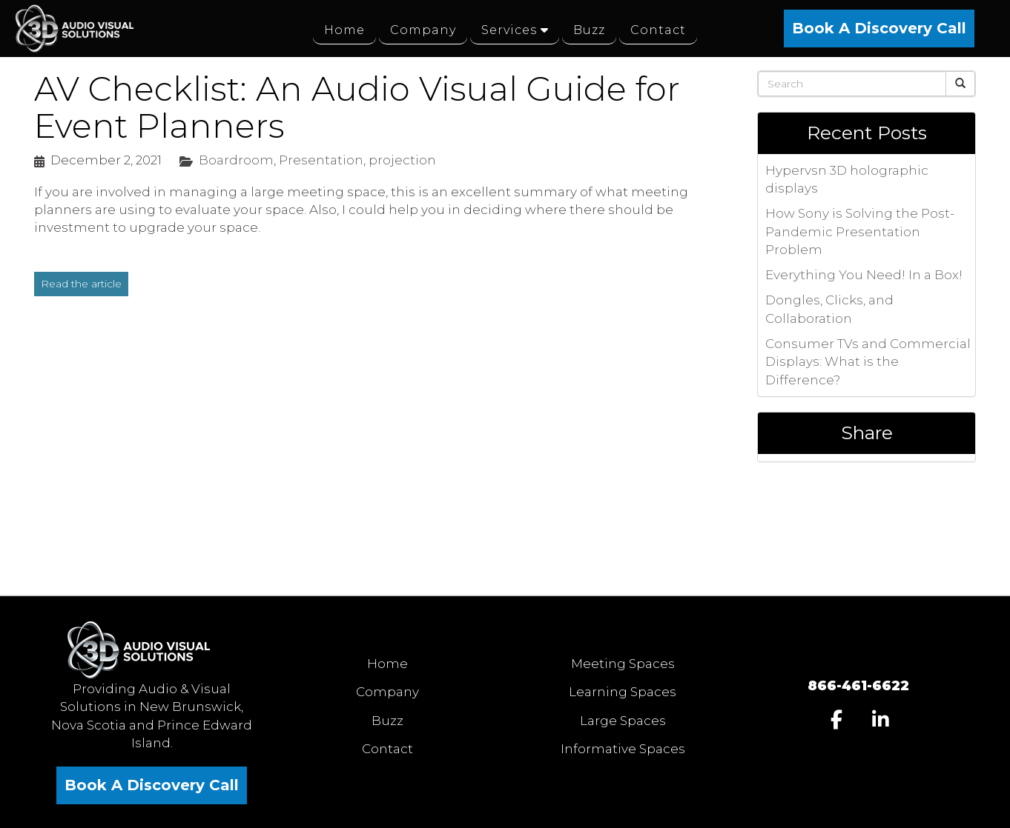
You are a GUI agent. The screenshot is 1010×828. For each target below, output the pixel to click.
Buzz (387, 720)
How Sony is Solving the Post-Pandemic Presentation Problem (859, 231)
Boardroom (236, 160)
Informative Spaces (623, 748)
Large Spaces (623, 720)
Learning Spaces (622, 691)
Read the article (81, 283)
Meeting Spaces (623, 663)
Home (387, 663)
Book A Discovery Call (879, 28)
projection (402, 160)
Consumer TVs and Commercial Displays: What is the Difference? (868, 361)
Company (387, 691)
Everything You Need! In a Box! (864, 274)
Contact (387, 748)
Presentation (321, 160)
